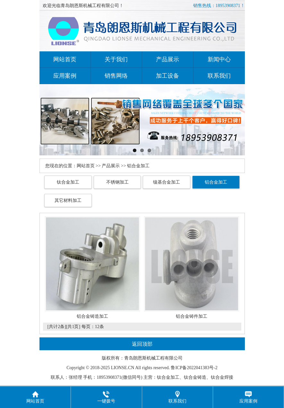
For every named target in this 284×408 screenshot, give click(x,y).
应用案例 (64, 76)
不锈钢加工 (117, 182)
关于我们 (116, 59)
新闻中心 (219, 59)
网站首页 (64, 59)
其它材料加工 (68, 200)
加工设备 (167, 76)
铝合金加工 (216, 182)
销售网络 (116, 76)
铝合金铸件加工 (191, 316)
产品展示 (167, 59)
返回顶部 (142, 344)
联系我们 (219, 76)
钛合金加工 (68, 182)
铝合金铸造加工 (92, 316)
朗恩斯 (140, 358)
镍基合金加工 (166, 182)
